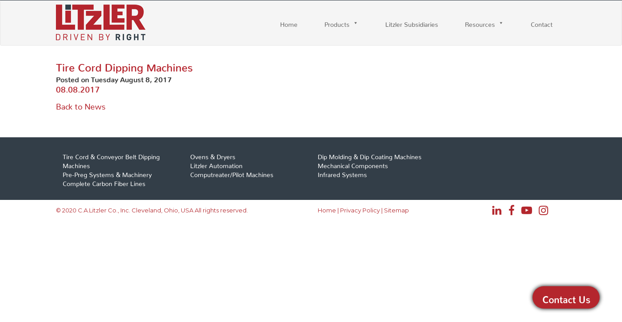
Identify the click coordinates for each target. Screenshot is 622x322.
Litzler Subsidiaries (411, 23)
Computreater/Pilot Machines (231, 173)
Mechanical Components (353, 164)
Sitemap (396, 210)
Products (336, 23)
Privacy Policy (360, 210)
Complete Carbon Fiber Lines (104, 182)
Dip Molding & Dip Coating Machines (370, 155)
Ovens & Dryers (212, 155)
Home (289, 23)
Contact (542, 23)
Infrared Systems (342, 173)
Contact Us (566, 297)
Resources (480, 23)
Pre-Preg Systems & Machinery (107, 173)
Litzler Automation (216, 164)
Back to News (81, 104)
